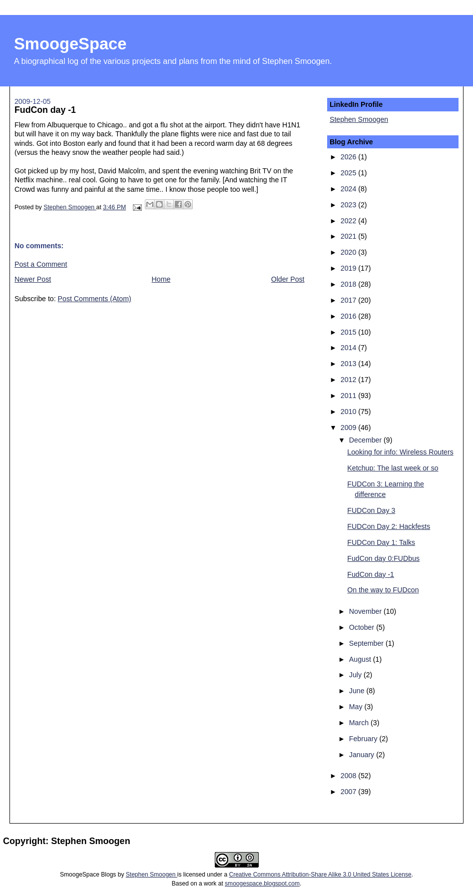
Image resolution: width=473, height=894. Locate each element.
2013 (349, 364)
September (367, 643)
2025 (349, 173)
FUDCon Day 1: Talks (381, 542)
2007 (349, 792)
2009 (349, 428)
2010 (349, 412)
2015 (349, 332)
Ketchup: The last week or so (392, 468)
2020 (349, 252)
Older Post (288, 279)
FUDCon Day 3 (371, 510)
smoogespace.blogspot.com (262, 883)
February (364, 739)
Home (161, 279)
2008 (349, 776)
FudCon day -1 (370, 574)
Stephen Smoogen (359, 119)
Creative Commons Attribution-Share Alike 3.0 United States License (320, 874)
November (366, 611)
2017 (349, 300)
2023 (349, 205)
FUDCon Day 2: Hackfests (388, 526)
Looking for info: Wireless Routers (400, 452)
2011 (349, 396)
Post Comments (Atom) (94, 299)
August (361, 659)
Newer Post (32, 279)
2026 (349, 157)
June (358, 691)
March (360, 723)
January (362, 755)
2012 (349, 380)
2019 (349, 268)
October (362, 627)
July (356, 675)
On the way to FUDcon (383, 590)
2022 (349, 221)
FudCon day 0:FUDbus (383, 558)
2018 (349, 284)
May (357, 707)
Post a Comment (40, 264)
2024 (349, 189)
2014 (349, 348)
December (366, 440)
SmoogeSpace (70, 43)
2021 (349, 236)
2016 (349, 316)
